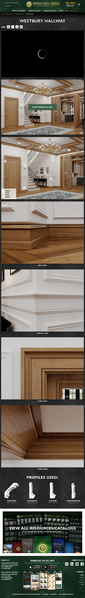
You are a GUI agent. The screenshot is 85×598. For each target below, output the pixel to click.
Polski (82, 584)
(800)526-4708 (8, 567)
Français (82, 579)
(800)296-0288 (8, 578)
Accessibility (45, 594)
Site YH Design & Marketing (66, 594)
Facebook (82, 564)
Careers (8, 6)
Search (79, 4)
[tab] (19, 10)
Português (81, 582)
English (82, 575)
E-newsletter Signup (11, 2)
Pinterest (77, 564)
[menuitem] (71, 4)
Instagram (66, 564)
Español (82, 577)
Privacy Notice (53, 594)
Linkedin (71, 564)
